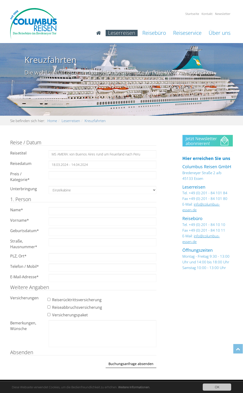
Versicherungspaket (68, 315)
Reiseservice (187, 33)
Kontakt (207, 14)
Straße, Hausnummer (23, 243)
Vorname (19, 220)
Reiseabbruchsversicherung (75, 307)
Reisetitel (18, 153)
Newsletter (222, 14)
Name (16, 209)
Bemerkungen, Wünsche (23, 325)
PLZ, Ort (18, 256)
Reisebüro (154, 33)
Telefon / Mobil (24, 266)
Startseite (192, 14)
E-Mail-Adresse (24, 276)
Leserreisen (121, 33)
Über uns (219, 33)
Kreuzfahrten (95, 120)
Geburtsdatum (24, 230)
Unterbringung (23, 188)
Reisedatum (21, 163)
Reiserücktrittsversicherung (75, 299)
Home (52, 120)
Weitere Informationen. (144, 387)
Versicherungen (24, 297)
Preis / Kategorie (20, 176)
